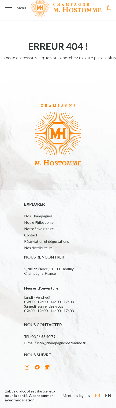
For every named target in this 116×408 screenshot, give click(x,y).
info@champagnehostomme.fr (61, 343)
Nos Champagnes (38, 216)
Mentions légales (76, 395)
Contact (30, 235)
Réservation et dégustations (46, 241)
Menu (21, 6)
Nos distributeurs (38, 247)
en (108, 395)
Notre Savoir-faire (39, 228)
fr (97, 395)
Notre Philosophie (38, 222)
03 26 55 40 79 (43, 336)
